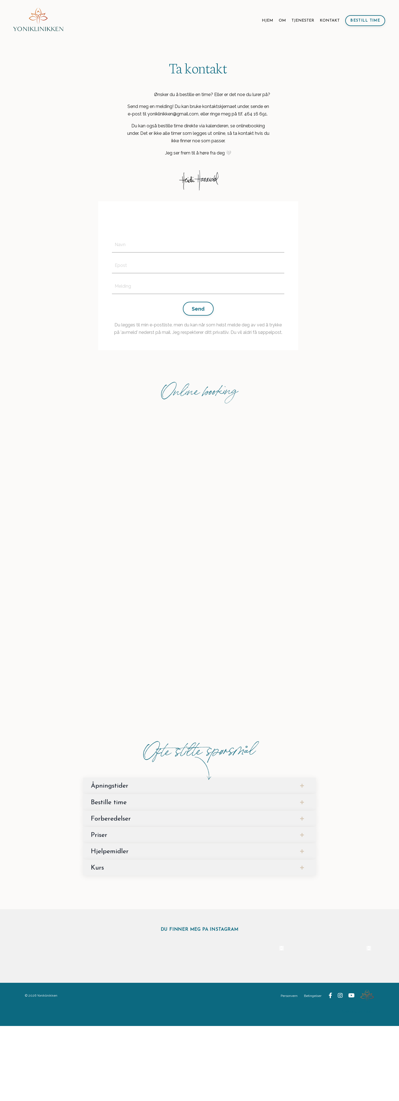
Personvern (289, 1070)
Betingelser (313, 1070)
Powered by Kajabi (357, 1086)
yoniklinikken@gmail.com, (173, 114)
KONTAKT (330, 21)
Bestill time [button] (365, 20)
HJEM (267, 21)
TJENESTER (302, 21)
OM (282, 21)
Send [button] (198, 309)
